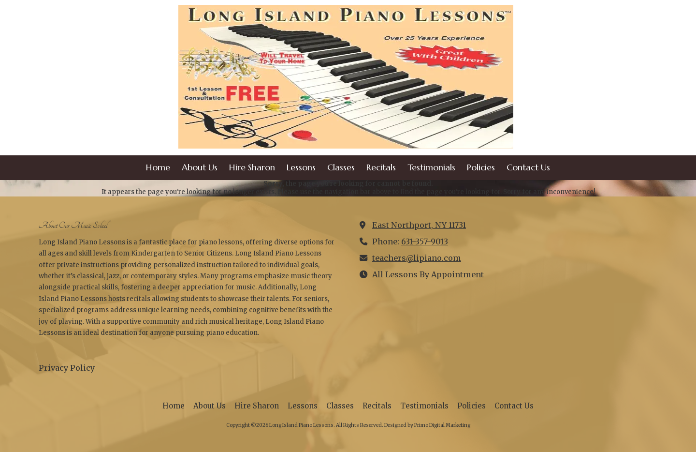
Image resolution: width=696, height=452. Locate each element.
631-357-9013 (424, 241)
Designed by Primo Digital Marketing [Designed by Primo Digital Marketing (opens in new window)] (427, 425)
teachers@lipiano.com (416, 258)
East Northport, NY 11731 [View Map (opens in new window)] (419, 225)
